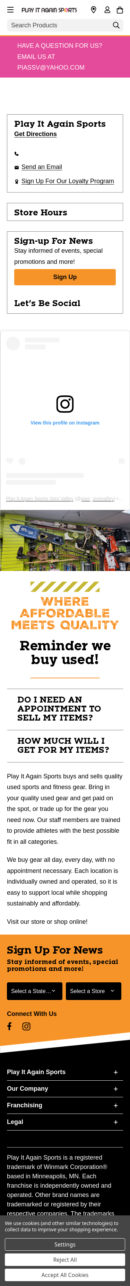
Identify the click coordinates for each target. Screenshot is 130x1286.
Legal (15, 1121)
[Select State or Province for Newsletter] (34, 991)
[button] (9, 8)
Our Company (27, 1088)
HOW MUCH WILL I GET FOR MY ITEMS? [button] (63, 745)
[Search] (116, 27)
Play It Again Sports (36, 1072)
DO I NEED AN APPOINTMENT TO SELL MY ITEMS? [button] (59, 709)
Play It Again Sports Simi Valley (39, 498)
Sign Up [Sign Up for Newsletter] (65, 277)
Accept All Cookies (65, 1275)
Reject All (65, 1259)
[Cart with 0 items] (119, 9)
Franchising (24, 1105)
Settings (65, 1244)
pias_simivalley (97, 498)
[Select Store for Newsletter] (93, 991)
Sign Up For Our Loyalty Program (67, 181)
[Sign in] (107, 10)
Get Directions (35, 134)
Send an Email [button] (41, 166)
